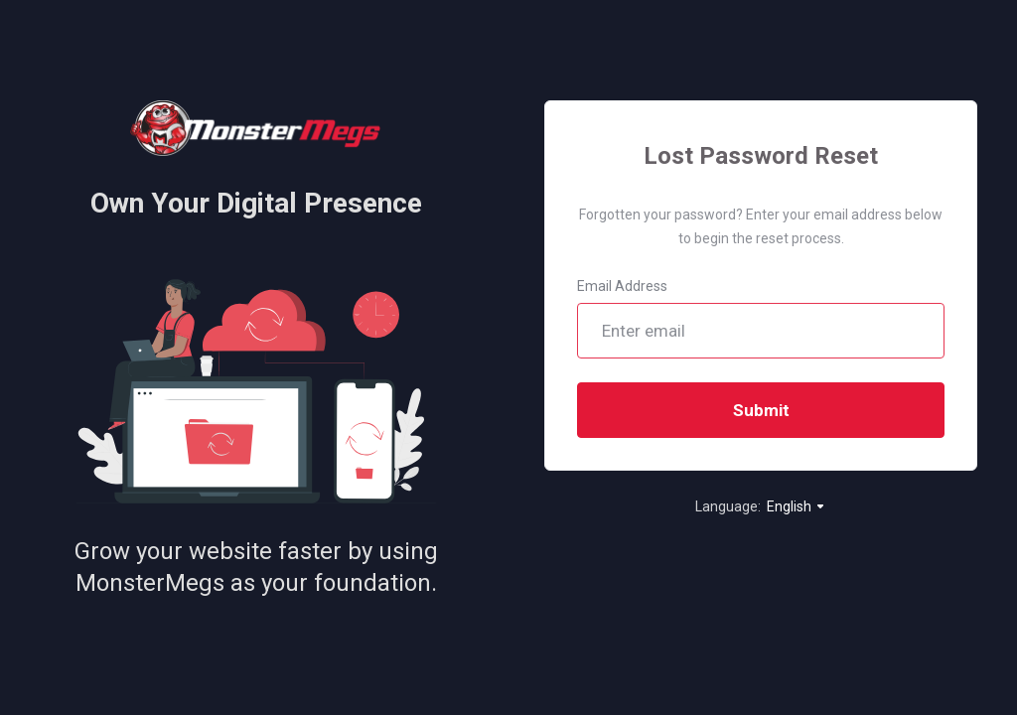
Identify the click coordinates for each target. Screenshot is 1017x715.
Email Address (622, 286)
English (796, 506)
